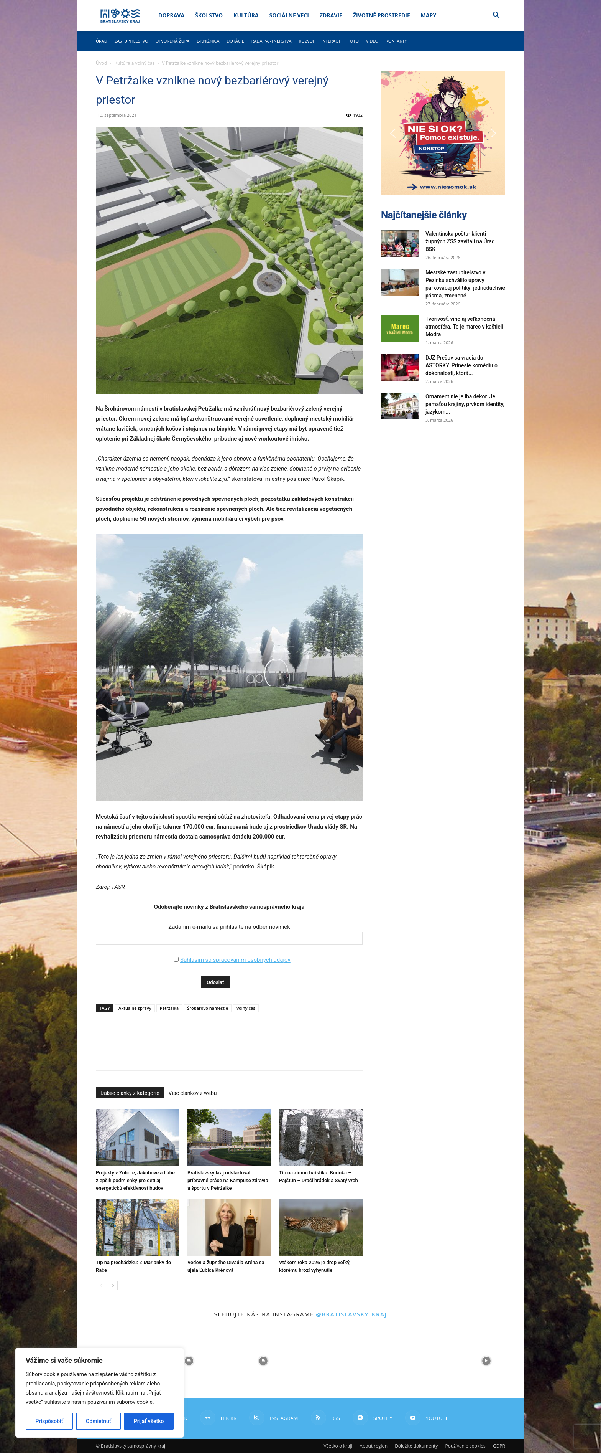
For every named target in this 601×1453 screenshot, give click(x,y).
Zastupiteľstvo (131, 41)
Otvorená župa (173, 41)
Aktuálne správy (134, 1008)
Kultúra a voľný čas (135, 63)
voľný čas (245, 1008)
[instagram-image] (189, 1361)
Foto (353, 41)
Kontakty (396, 41)
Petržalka (169, 1008)
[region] (99, 1393)
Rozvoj (306, 41)
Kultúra (245, 15)
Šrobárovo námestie (207, 1008)
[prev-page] (100, 1285)
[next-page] (113, 1285)
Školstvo (209, 15)
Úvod (101, 63)
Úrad (101, 41)
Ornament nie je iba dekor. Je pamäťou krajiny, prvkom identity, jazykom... (464, 404)
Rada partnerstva (271, 41)
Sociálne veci (289, 15)
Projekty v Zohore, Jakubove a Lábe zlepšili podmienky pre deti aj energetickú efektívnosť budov (135, 1180)
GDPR (499, 1446)
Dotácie (235, 41)
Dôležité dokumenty (416, 1446)
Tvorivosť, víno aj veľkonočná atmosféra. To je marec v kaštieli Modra (464, 326)
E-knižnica (208, 41)
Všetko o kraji (337, 1446)
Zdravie (331, 15)
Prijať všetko (149, 1421)
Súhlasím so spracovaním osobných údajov (235, 959)
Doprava (171, 15)
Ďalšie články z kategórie (129, 1093)
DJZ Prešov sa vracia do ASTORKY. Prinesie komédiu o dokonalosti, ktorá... (461, 365)
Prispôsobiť (49, 1421)
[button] (496, 16)
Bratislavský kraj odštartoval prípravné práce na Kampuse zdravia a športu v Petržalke (227, 1180)
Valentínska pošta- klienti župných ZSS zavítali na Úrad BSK (460, 241)
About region (374, 1446)
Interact (330, 41)
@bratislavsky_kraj (351, 1314)
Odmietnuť (98, 1421)
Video (372, 41)
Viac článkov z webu (193, 1093)
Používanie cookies (465, 1446)
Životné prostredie (381, 15)
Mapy (428, 15)
